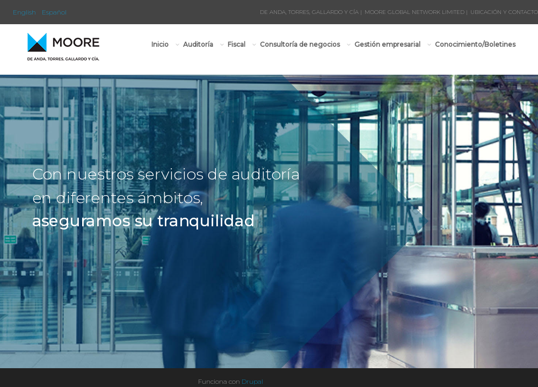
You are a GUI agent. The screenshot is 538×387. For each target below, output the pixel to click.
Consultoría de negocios (300, 44)
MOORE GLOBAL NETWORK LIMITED (414, 12)
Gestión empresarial (387, 44)
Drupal (252, 381)
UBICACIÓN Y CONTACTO (504, 12)
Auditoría (198, 44)
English (24, 12)
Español (54, 12)
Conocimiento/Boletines (475, 44)
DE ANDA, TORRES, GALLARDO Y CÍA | (311, 12)
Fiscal (236, 44)
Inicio (160, 44)
